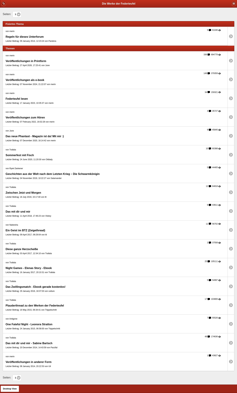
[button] (3, 3)
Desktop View (10, 389)
